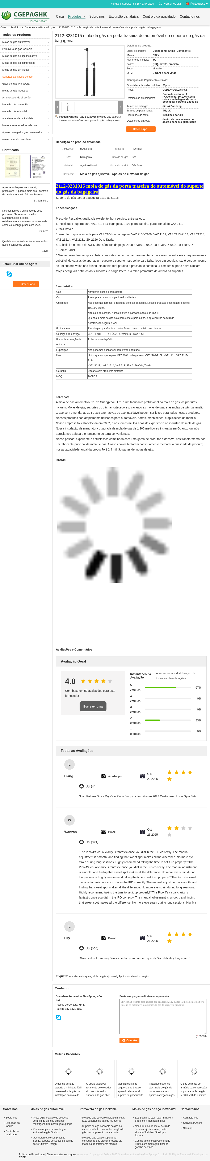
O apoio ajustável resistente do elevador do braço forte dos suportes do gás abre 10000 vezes (98, 1091)
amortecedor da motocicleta (17, 118)
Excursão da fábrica (123, 16)
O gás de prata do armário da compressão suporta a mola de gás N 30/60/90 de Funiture (193, 1089)
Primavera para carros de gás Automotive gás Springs (49, 1131)
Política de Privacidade (32, 1154)
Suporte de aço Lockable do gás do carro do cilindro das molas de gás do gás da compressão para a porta (103, 1129)
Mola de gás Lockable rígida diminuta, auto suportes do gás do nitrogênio (103, 1119)
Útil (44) (91, 786)
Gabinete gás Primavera (15, 83)
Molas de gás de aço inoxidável (19, 55)
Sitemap (187, 1128)
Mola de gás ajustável (105, 976)
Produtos (74, 16)
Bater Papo (143, 129)
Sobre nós (97, 16)
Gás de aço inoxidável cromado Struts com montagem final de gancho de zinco (152, 1144)
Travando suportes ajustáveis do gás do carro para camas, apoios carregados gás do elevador (162, 1091)
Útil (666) (92, 948)
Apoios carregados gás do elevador (22, 132)
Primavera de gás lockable (17, 49)
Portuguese (200, 2)
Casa (60, 16)
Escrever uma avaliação (93, 708)
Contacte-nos (190, 16)
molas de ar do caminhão (16, 139)
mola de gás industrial (14, 111)
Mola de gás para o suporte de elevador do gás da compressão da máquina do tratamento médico (101, 1140)
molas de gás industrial (15, 90)
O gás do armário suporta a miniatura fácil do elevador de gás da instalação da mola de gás (68, 1091)
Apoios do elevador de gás (133, 976)
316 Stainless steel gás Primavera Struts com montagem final (154, 1119)
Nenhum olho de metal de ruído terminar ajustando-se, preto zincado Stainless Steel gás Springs (152, 1131)
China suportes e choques (61, 1154)
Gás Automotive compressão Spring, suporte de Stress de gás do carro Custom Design (53, 1140)
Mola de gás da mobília (15, 104)
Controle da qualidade (159, 16)
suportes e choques (80, 976)
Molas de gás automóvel (16, 42)
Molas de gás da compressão (18, 62)
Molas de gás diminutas (15, 69)
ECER (22, 1157)
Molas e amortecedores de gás (19, 125)
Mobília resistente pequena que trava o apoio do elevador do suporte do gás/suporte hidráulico (130, 1091)
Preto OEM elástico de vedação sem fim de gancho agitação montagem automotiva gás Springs (52, 1120)
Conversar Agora (170, 3)
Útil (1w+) (92, 842)
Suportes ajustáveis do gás (40, 27)
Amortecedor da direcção (16, 97)
